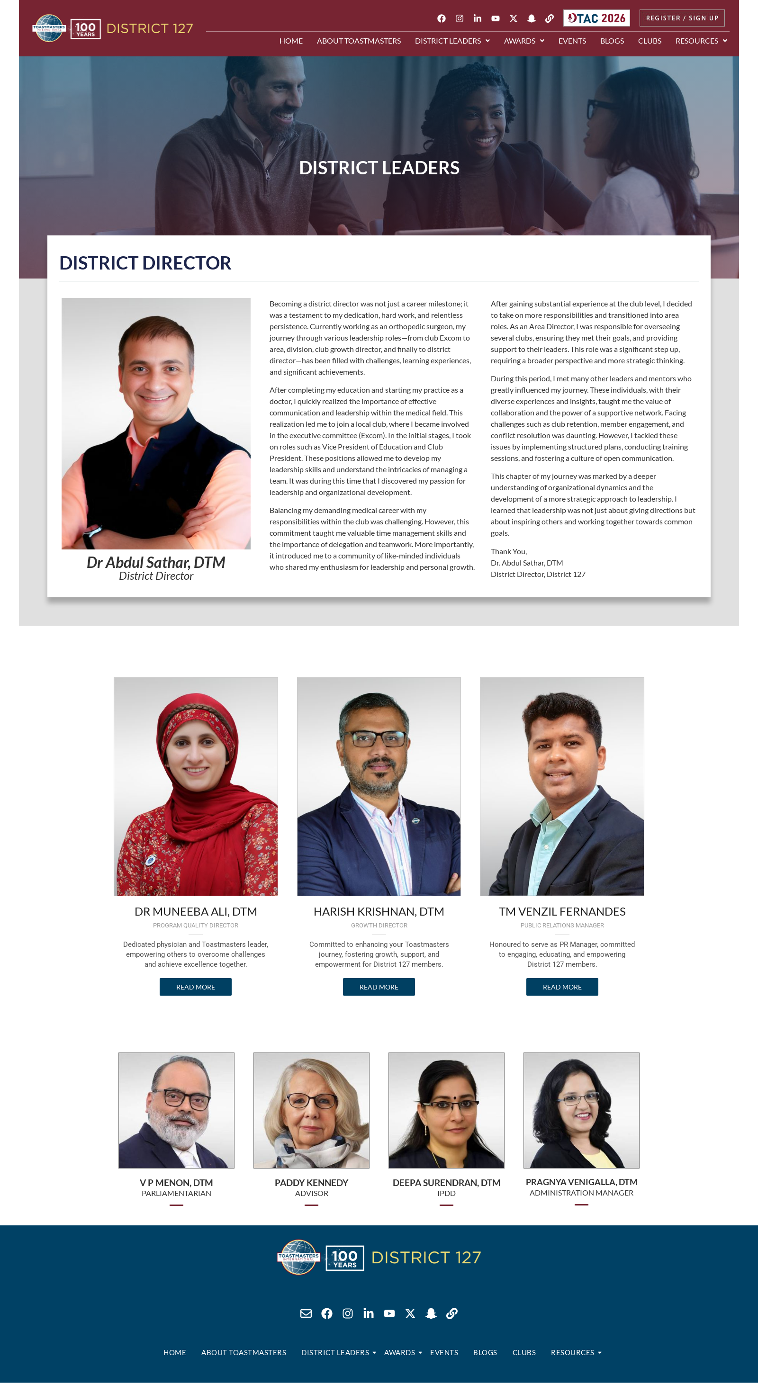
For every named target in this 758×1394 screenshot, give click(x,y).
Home (291, 40)
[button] (452, 41)
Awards (524, 40)
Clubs (649, 40)
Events (572, 40)
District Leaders (452, 40)
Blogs (612, 40)
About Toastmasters (359, 40)
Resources (701, 40)
